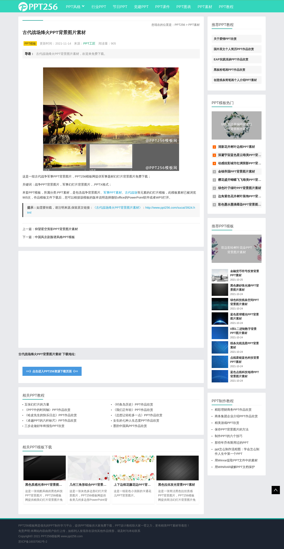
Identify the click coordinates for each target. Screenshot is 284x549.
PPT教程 (226, 7)
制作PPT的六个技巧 (228, 436)
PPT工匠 (89, 43)
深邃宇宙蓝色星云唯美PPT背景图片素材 (245, 155)
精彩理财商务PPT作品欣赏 (233, 409)
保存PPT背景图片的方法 (232, 429)
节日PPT (120, 7)
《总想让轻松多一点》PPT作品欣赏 (137, 415)
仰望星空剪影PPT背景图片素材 (56, 229)
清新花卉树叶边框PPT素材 (236, 146)
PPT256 (180, 24)
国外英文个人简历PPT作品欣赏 (234, 49)
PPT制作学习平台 (60, 525)
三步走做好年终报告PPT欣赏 (45, 426)
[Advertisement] (111, 299)
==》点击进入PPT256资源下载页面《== (52, 371)
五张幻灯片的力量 (37, 404)
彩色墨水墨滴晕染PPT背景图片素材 (242, 204)
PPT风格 (73, 7)
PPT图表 (183, 7)
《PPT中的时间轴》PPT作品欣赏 (47, 409)
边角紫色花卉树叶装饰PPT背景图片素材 (245, 196)
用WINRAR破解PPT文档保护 (235, 467)
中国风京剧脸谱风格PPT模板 (55, 237)
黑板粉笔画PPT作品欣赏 (229, 69)
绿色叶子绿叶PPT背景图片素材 (239, 188)
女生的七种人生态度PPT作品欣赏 (136, 420)
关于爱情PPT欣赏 (225, 38)
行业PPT (99, 7)
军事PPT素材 (112, 192)
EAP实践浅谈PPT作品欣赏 (231, 59)
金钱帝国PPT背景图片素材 (236, 171)
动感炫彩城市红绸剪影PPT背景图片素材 (245, 163)
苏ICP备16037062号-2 (32, 541)
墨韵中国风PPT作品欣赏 (130, 426)
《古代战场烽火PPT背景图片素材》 (117, 207)
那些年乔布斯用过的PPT (232, 442)
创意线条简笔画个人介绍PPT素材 (235, 80)
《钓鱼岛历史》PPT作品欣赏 (133, 404)
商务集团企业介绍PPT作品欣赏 (236, 416)
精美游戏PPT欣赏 (227, 422)
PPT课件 (162, 7)
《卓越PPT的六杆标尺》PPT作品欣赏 (51, 420)
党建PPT (141, 7)
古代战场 (131, 192)
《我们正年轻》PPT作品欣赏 (133, 409)
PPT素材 (205, 7)
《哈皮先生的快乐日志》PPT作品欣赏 (51, 415)
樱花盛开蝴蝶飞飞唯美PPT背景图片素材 (245, 179)
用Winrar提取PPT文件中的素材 (236, 460)
